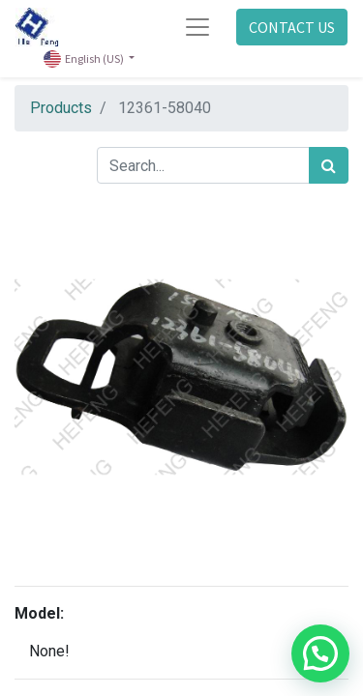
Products (61, 108)
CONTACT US (292, 27)
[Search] (328, 165)
